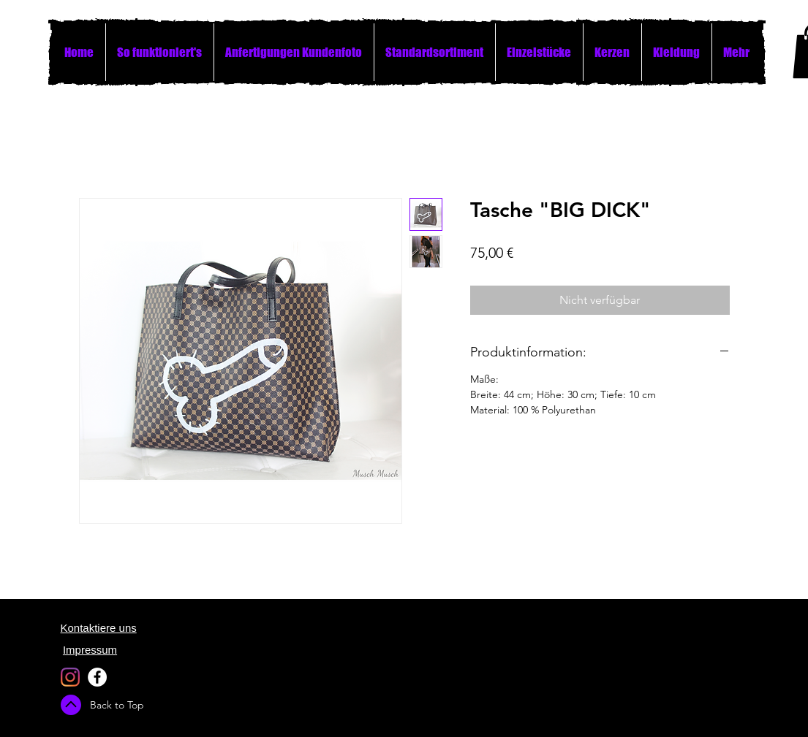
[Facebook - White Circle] (97, 677)
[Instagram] (70, 677)
